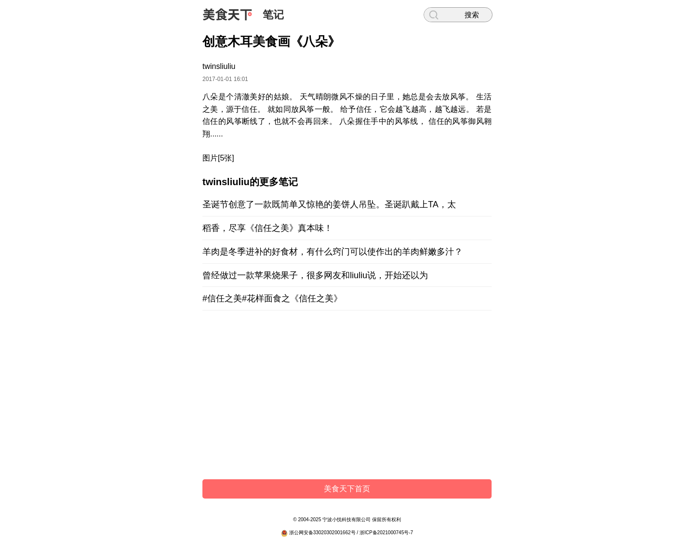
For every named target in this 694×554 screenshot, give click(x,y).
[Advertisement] (347, 397)
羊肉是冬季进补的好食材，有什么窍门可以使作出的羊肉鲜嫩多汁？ (332, 252)
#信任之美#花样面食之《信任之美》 (272, 298)
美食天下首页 (347, 489)
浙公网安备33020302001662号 (322, 532)
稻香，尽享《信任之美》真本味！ (267, 228)
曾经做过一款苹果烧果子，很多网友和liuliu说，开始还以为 (315, 275)
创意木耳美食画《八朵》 (271, 41)
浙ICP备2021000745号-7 (386, 532)
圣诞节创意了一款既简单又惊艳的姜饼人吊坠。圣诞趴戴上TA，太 (329, 204)
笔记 (273, 15)
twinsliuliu (218, 66)
